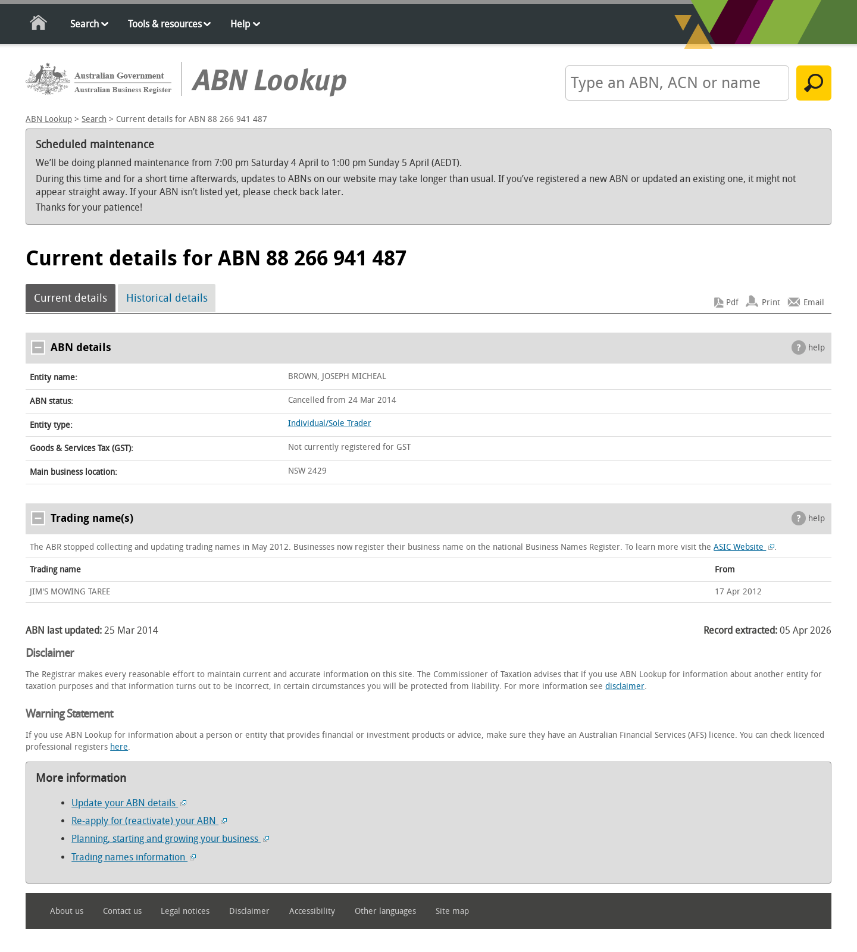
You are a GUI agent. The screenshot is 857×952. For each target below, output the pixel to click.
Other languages (385, 911)
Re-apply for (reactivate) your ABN (149, 820)
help (816, 348)
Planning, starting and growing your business (170, 838)
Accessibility (312, 911)
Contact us (122, 911)
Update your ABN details (128, 803)
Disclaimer (249, 911)
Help (240, 24)
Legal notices (185, 911)
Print (771, 303)
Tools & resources (165, 24)
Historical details (167, 298)
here (119, 747)
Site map (452, 911)
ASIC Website (744, 547)
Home (39, 25)
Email (813, 303)
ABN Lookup (49, 119)
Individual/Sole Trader (329, 423)
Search (84, 24)
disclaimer (625, 686)
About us (66, 911)
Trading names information (133, 857)
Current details (70, 298)
